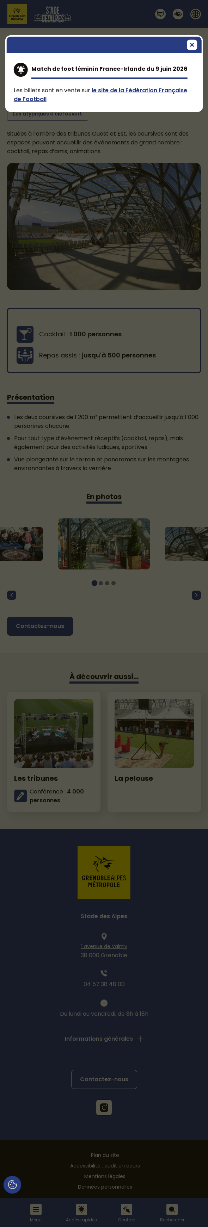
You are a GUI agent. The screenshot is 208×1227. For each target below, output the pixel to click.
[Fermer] (192, 45)
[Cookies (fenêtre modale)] (12, 1185)
